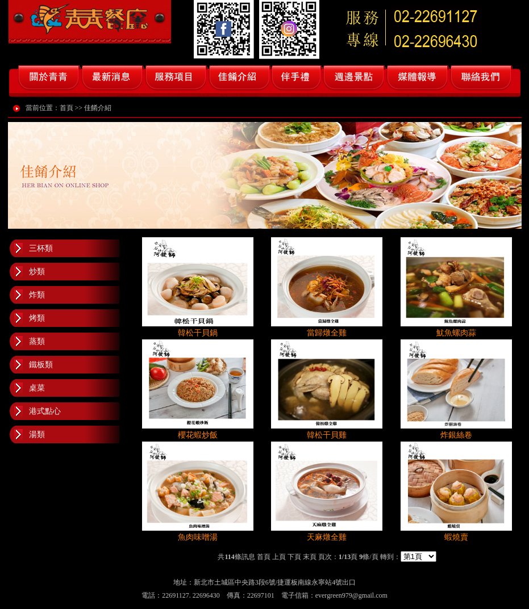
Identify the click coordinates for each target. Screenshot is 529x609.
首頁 (66, 108)
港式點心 (45, 411)
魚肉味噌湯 (198, 537)
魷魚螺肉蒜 (456, 333)
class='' (418, 556)
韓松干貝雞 (327, 435)
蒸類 (37, 341)
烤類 (37, 318)
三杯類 (41, 248)
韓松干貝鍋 (198, 333)
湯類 (37, 434)
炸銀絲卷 (456, 435)
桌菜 (37, 388)
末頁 (309, 557)
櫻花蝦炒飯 (198, 435)
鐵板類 (41, 364)
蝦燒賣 (456, 537)
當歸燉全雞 (327, 333)
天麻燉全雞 (327, 537)
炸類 (37, 295)
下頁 (294, 557)
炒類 (37, 271)
